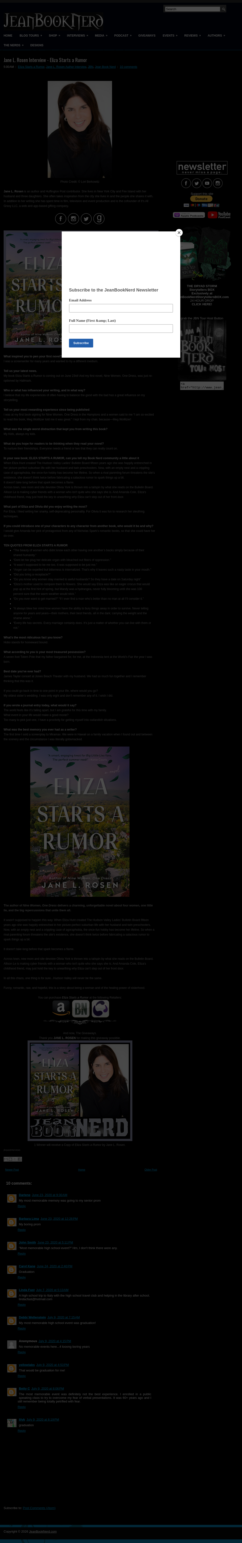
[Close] (179, 232)
